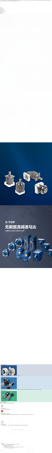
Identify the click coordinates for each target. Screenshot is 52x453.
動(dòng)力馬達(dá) (21, 313)
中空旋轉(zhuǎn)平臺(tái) (31, 313)
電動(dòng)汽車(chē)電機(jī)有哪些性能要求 (8, 444)
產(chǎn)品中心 (2, 9)
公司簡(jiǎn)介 (2, 8)
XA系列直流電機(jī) (2, 347)
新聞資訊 (1, 12)
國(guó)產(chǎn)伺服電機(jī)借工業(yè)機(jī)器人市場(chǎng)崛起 (10, 443)
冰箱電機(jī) (6, 285)
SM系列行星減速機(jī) (37, 313)
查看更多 (1, 284)
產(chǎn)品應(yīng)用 (3, 11)
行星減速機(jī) (26, 313)
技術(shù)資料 (2, 10)
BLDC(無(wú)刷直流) (10, 313)
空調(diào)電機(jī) (10, 285)
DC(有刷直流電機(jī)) (16, 313)
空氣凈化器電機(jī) (2, 285)
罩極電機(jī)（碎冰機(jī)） (16, 285)
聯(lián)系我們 (2, 13)
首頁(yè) (1, 7)
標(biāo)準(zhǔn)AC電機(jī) (3, 313)
